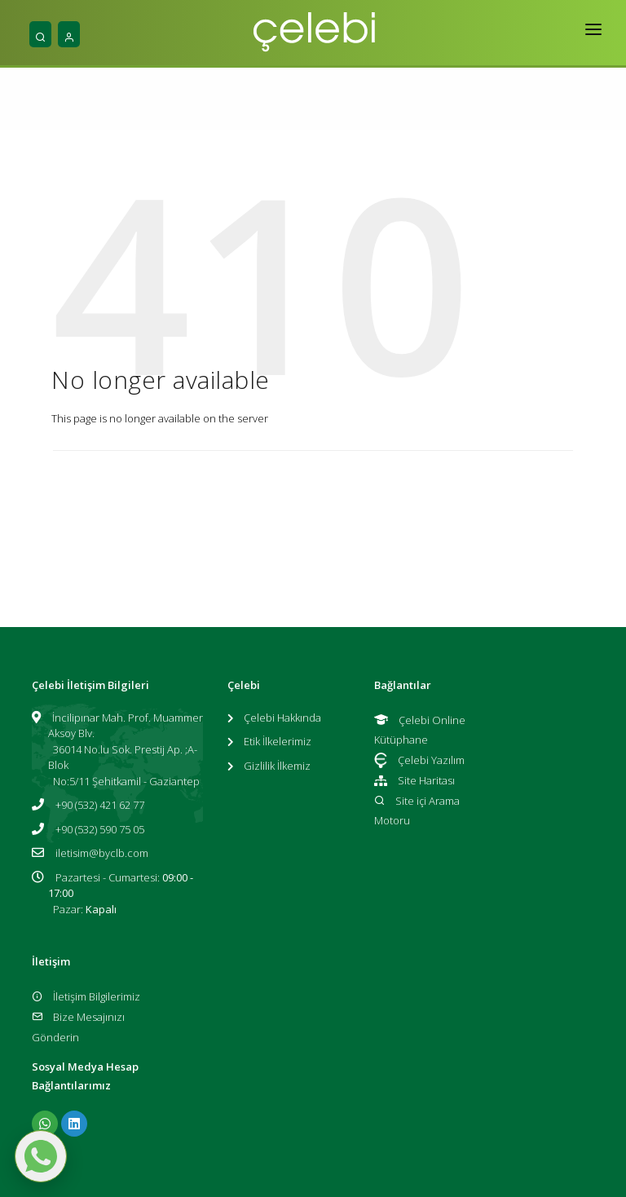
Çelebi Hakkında (282, 717)
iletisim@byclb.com (101, 853)
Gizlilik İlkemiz (277, 765)
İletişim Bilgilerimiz (86, 996)
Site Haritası (414, 780)
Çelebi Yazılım (419, 760)
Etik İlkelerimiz (277, 741)
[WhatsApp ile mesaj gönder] (41, 1156)
